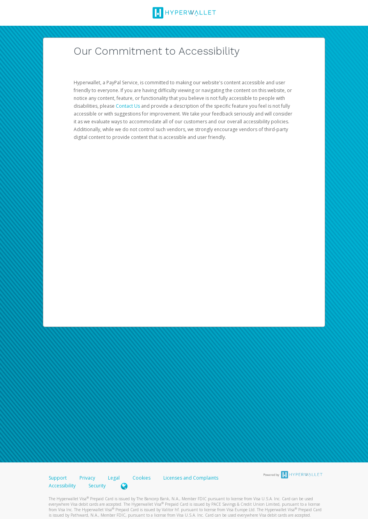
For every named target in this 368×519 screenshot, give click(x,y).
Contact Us (128, 106)
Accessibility (62, 485)
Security (97, 485)
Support (58, 478)
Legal (114, 478)
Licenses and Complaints (190, 478)
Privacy (87, 478)
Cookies (141, 478)
